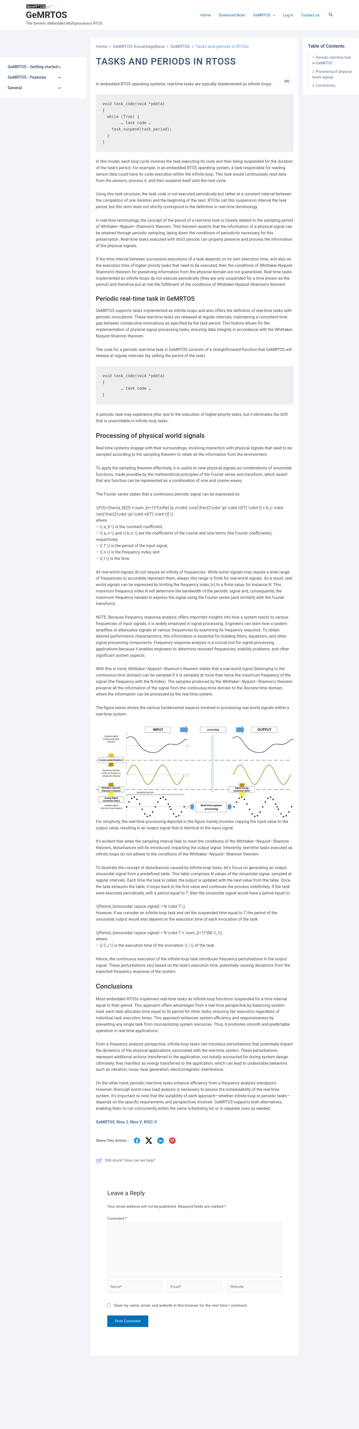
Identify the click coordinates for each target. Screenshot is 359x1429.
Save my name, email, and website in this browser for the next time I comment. (181, 1306)
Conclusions (325, 85)
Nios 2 (122, 1122)
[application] (272, 15)
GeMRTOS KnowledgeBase (139, 46)
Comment (117, 1218)
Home (205, 15)
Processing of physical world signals (332, 74)
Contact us (310, 15)
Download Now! (231, 15)
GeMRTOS (46, 15)
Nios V (136, 1122)
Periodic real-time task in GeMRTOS (331, 60)
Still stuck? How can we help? (125, 1160)
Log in (288, 15)
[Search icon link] (331, 15)
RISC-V (150, 1122)
